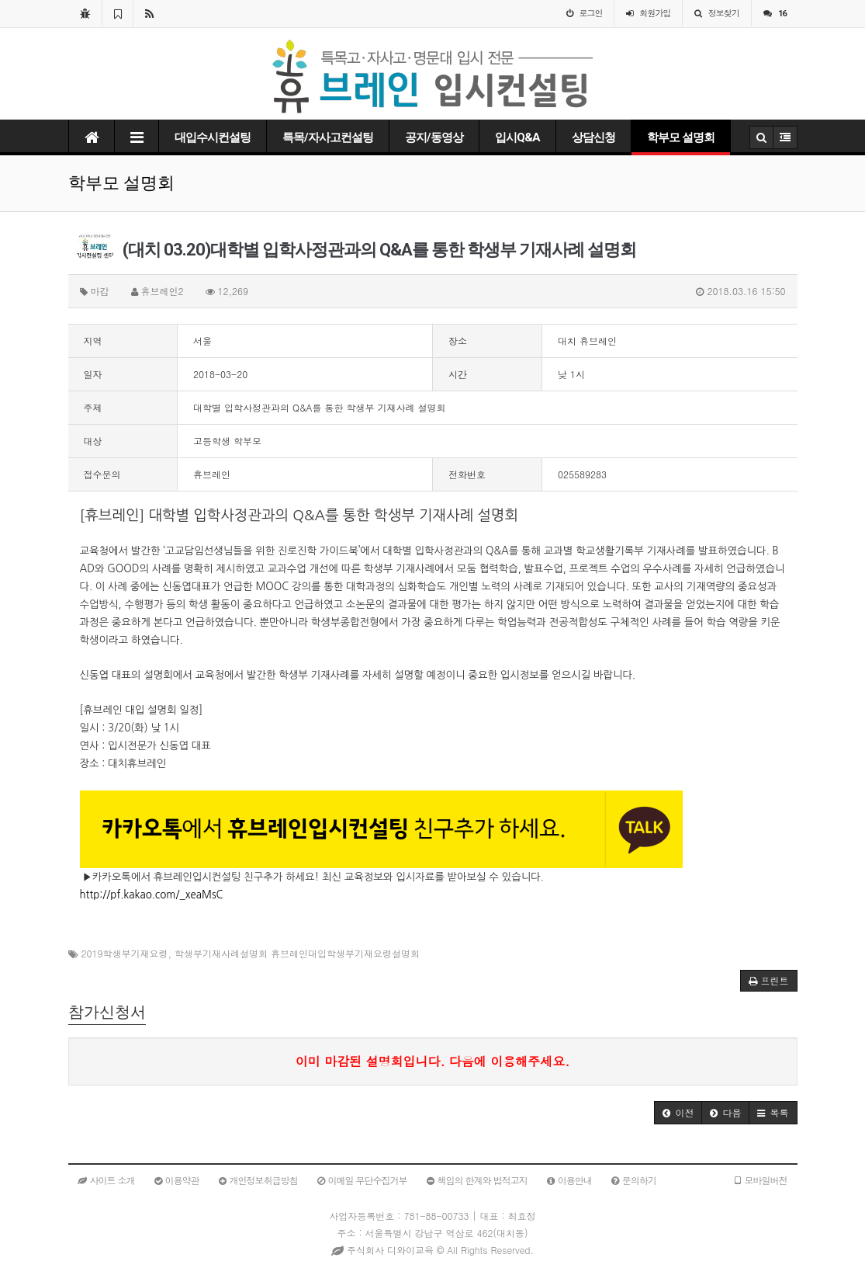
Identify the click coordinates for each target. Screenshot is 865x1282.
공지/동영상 (434, 137)
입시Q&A (517, 137)
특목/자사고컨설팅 (327, 137)
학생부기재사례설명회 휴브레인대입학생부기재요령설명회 (297, 953)
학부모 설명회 (680, 137)
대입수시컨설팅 (213, 137)
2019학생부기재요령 (124, 953)
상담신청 (593, 137)
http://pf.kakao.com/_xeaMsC (151, 895)
